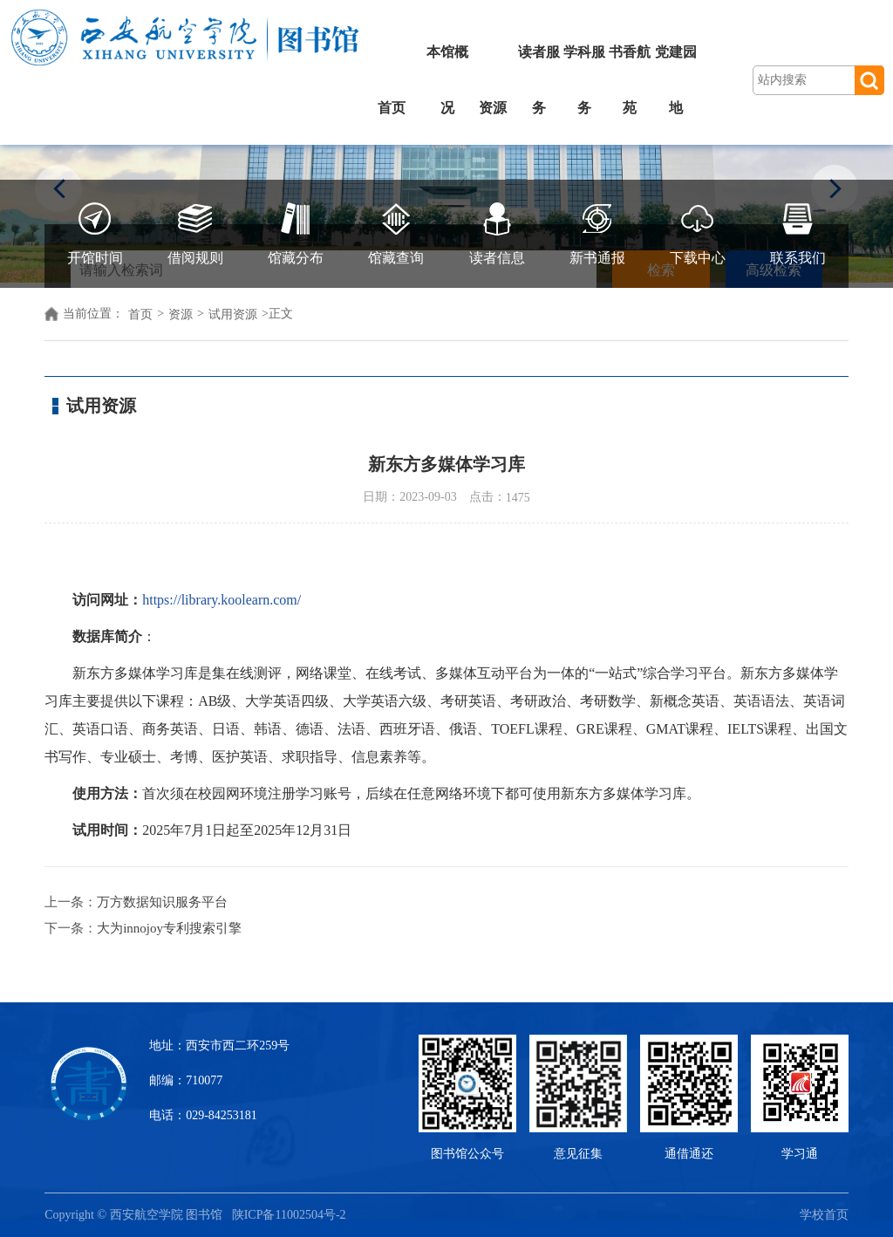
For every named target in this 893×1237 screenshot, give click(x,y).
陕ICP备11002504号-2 (290, 1214)
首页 (392, 107)
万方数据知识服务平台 (162, 902)
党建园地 (676, 79)
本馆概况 (447, 79)
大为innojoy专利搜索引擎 (169, 928)
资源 (493, 107)
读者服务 (539, 79)
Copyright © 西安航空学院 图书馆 (137, 1214)
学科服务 (584, 79)
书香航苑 (630, 79)
